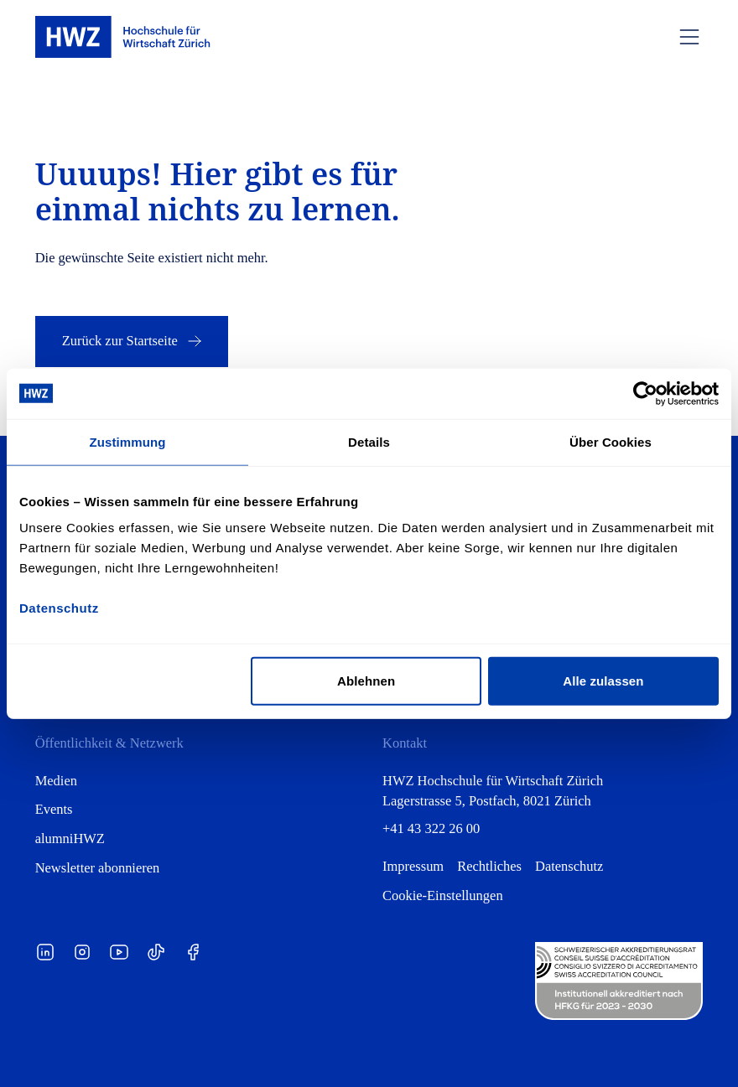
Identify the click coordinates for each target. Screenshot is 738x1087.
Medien (56, 781)
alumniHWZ (70, 838)
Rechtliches (489, 866)
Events (54, 809)
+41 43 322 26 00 (431, 828)
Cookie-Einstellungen (442, 895)
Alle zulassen (603, 681)
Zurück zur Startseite (133, 341)
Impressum (413, 866)
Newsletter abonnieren (97, 868)
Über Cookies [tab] (610, 441)
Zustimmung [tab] (128, 441)
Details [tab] (369, 441)
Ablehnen (366, 681)
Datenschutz (569, 866)
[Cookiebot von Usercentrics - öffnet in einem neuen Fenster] (645, 393)
